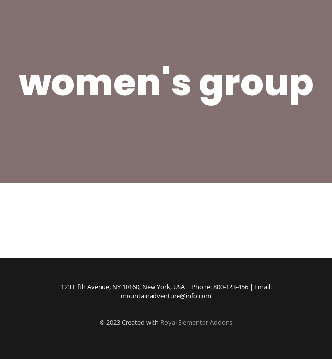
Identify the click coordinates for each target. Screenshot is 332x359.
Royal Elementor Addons (196, 322)
